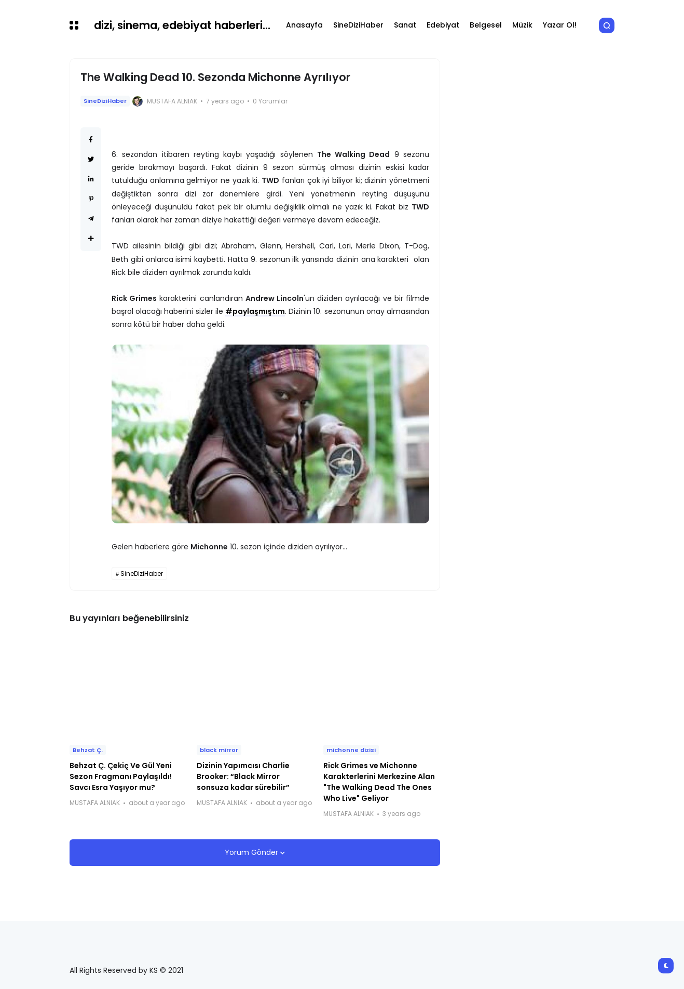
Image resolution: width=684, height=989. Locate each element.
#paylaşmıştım (255, 311)
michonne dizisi (351, 750)
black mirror (219, 750)
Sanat (405, 25)
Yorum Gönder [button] (252, 852)
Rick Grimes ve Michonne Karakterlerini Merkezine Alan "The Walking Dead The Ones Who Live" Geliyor (379, 781)
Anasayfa (304, 25)
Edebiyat (443, 25)
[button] (74, 25)
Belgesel (486, 25)
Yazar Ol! (560, 25)
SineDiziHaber (358, 25)
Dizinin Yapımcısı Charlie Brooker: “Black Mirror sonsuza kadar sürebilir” (243, 776)
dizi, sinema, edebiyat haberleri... (182, 25)
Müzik (522, 25)
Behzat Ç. (88, 750)
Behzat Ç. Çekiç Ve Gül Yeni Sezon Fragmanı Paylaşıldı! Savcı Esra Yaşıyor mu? (121, 776)
